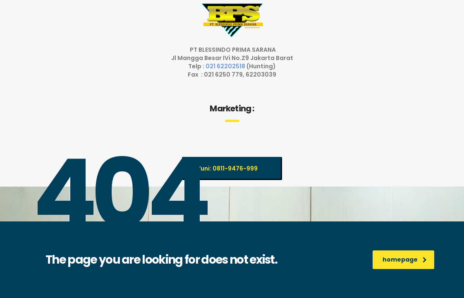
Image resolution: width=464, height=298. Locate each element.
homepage (405, 259)
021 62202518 (226, 66)
